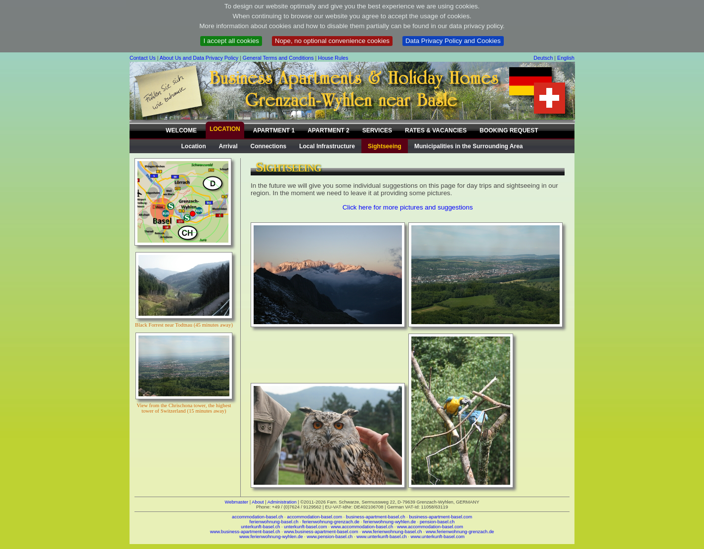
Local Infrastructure (327, 146)
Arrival (228, 146)
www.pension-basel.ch (329, 536)
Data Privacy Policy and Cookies (453, 40)
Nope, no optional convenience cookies (332, 40)
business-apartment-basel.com (440, 516)
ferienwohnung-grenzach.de (330, 521)
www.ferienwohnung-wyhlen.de (271, 536)
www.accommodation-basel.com (430, 526)
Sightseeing (384, 146)
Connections (269, 146)
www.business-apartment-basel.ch (245, 531)
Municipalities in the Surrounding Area (468, 146)
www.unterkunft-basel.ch (381, 536)
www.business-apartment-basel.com (321, 531)
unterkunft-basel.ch (260, 526)
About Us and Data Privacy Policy (199, 58)
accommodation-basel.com (314, 516)
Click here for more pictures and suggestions (408, 207)
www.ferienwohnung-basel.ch (392, 531)
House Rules (333, 58)
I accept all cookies (231, 40)
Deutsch (543, 58)
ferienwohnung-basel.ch (274, 521)
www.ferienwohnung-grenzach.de (460, 531)
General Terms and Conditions (278, 58)
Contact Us (143, 58)
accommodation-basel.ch (257, 516)
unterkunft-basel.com (305, 526)
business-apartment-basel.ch (375, 516)
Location (193, 146)
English (565, 58)
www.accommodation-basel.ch (362, 526)
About (258, 502)
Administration (282, 502)
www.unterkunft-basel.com (437, 536)
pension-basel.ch (437, 521)
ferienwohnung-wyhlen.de (389, 521)
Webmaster (237, 502)
